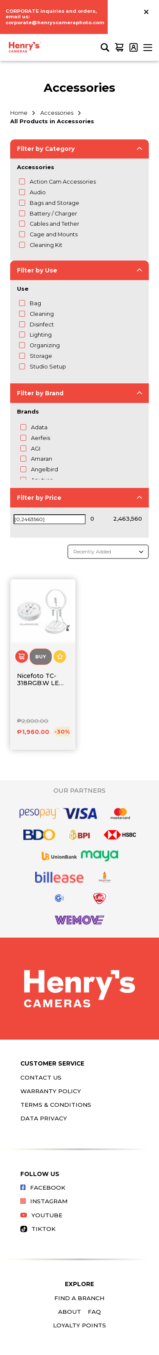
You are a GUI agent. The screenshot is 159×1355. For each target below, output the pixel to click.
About (69, 1311)
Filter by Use (37, 270)
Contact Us (40, 1077)
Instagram (44, 1201)
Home (19, 113)
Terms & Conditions (55, 1104)
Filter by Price (39, 497)
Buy (40, 657)
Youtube (41, 1215)
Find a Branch (79, 1298)
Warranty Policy (50, 1091)
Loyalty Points (79, 1325)
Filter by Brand (40, 393)
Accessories (56, 113)
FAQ (94, 1311)
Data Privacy (43, 1118)
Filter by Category (46, 148)
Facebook (42, 1187)
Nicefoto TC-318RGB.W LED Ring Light (40, 679)
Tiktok (38, 1228)
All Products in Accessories (52, 121)
